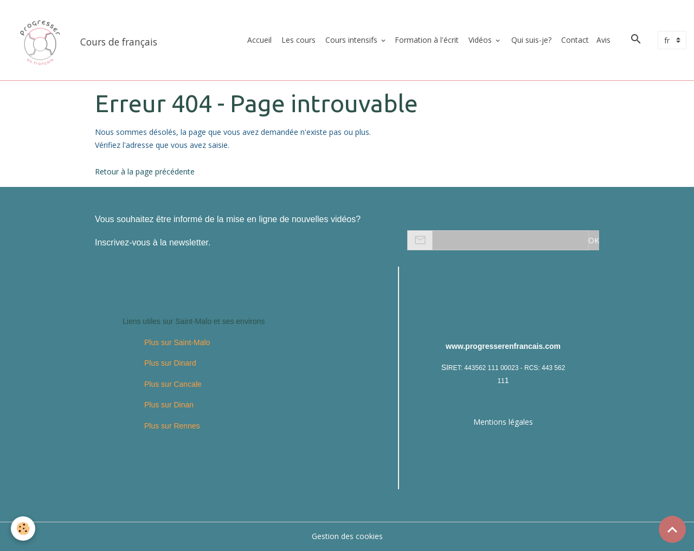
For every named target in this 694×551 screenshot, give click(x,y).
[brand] (84, 40)
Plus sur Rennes (172, 426)
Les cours (297, 40)
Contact (574, 40)
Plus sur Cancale (173, 384)
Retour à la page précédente (145, 171)
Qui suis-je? (530, 40)
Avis (603, 40)
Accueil (258, 40)
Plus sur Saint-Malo (177, 342)
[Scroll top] (672, 529)
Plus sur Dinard (170, 363)
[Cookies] (23, 528)
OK (593, 240)
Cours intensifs (351, 40)
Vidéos (480, 40)
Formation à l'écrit (427, 40)
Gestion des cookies (347, 536)
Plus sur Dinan (169, 404)
